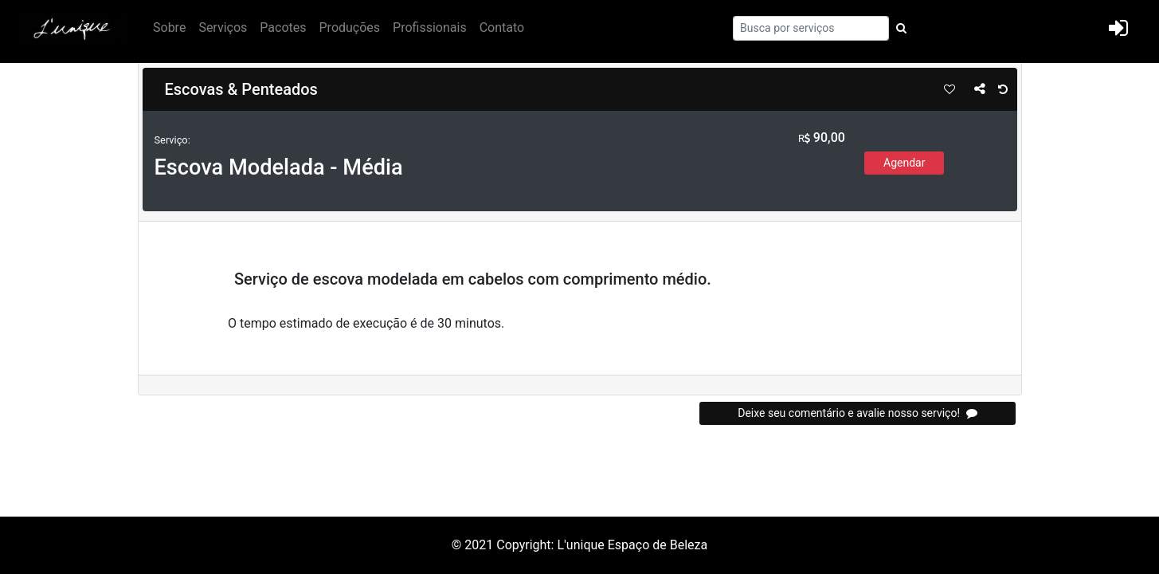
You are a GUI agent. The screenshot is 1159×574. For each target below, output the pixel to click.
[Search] (811, 28)
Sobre (169, 27)
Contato (502, 27)
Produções (350, 27)
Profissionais (430, 27)
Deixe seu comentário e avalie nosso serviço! (857, 413)
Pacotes (283, 27)
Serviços (222, 27)
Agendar (904, 162)
